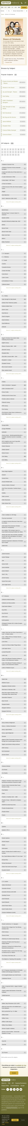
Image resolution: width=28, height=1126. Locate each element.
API (13, 1083)
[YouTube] (20, 1089)
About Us (3, 1083)
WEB (9, 7)
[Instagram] (14, 1089)
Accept (15, 1120)
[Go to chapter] (26, 10)
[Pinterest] (17, 1089)
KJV (6, 7)
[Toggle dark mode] (22, 3)
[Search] (18, 3)
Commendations (14, 1085)
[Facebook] (7, 1089)
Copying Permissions (20, 1083)
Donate (24, 7)
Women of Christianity (12, 39)
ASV (16, 7)
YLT (12, 7)
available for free (21, 1065)
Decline (23, 1120)
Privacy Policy (5, 1085)
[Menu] (25, 2)
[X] (11, 1089)
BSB (2, 7)
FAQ (9, 1083)
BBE (19, 7)
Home (2, 14)
